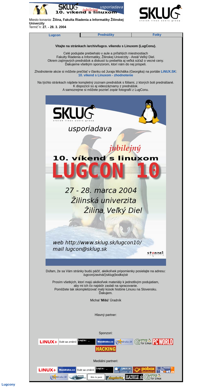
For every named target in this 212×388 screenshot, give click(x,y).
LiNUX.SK (168, 71)
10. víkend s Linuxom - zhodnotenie (105, 75)
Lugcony (8, 384)
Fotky (157, 34)
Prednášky (106, 34)
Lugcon (55, 35)
